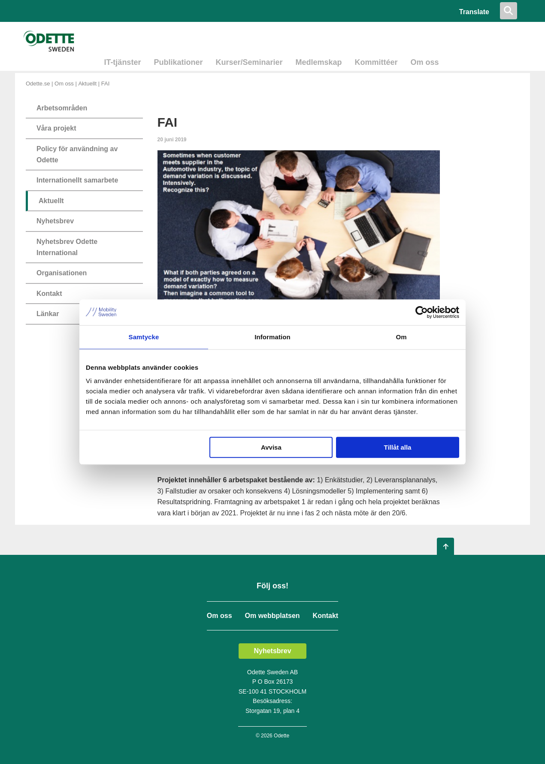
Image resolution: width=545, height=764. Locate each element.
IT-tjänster (122, 62)
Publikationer (178, 62)
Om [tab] (401, 337)
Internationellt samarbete (77, 180)
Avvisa (271, 447)
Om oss (425, 62)
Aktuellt (87, 83)
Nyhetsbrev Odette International (66, 247)
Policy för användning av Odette (77, 154)
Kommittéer (376, 62)
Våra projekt (56, 128)
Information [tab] (272, 337)
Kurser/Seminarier (248, 62)
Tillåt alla (397, 447)
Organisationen (61, 273)
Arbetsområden (61, 108)
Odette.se (38, 83)
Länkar (47, 313)
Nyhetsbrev (55, 221)
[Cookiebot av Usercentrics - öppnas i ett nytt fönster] (421, 312)
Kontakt (49, 293)
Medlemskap (319, 62)
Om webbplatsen (272, 615)
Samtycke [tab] (144, 337)
